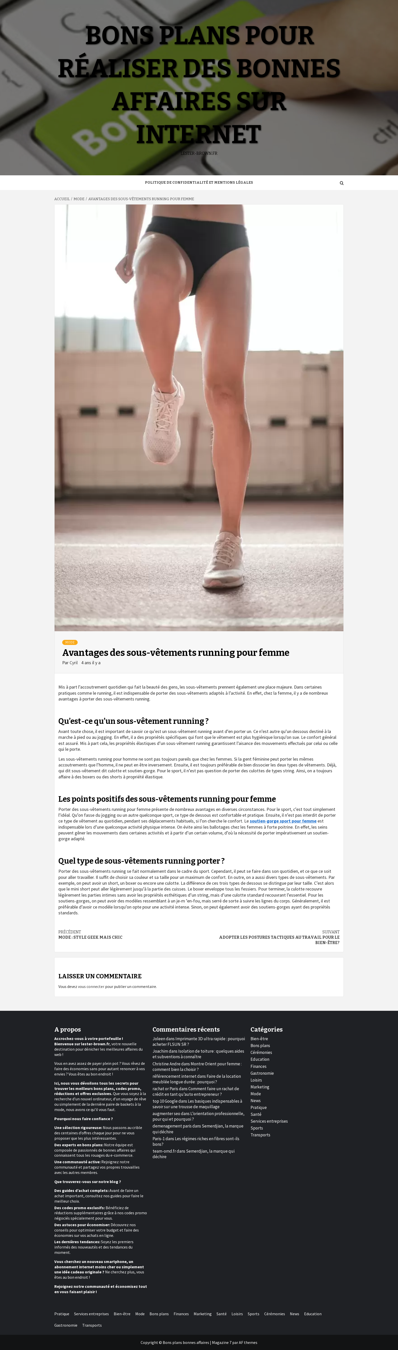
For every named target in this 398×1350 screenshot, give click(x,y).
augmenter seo (166, 1113)
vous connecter (91, 986)
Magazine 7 (221, 1342)
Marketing (260, 1087)
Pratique (259, 1107)
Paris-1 (159, 1138)
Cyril (74, 662)
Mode (70, 642)
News (256, 1100)
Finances (259, 1066)
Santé (256, 1114)
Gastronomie (262, 1073)
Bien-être (259, 1038)
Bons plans (260, 1045)
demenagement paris (172, 1126)
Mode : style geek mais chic (128, 935)
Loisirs (256, 1080)
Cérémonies (261, 1052)
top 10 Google (165, 1101)
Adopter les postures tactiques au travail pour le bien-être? (269, 937)
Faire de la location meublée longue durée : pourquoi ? (197, 1079)
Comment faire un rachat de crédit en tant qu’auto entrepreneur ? (196, 1091)
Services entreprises (269, 1121)
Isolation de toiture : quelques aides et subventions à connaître (198, 1054)
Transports (260, 1135)
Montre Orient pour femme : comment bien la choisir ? (197, 1066)
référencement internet (174, 1076)
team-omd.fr (164, 1151)
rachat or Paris (165, 1088)
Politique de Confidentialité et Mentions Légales (199, 182)
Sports (257, 1128)
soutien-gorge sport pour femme (283, 821)
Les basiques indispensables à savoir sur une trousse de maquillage (197, 1103)
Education (260, 1059)
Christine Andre (166, 1064)
